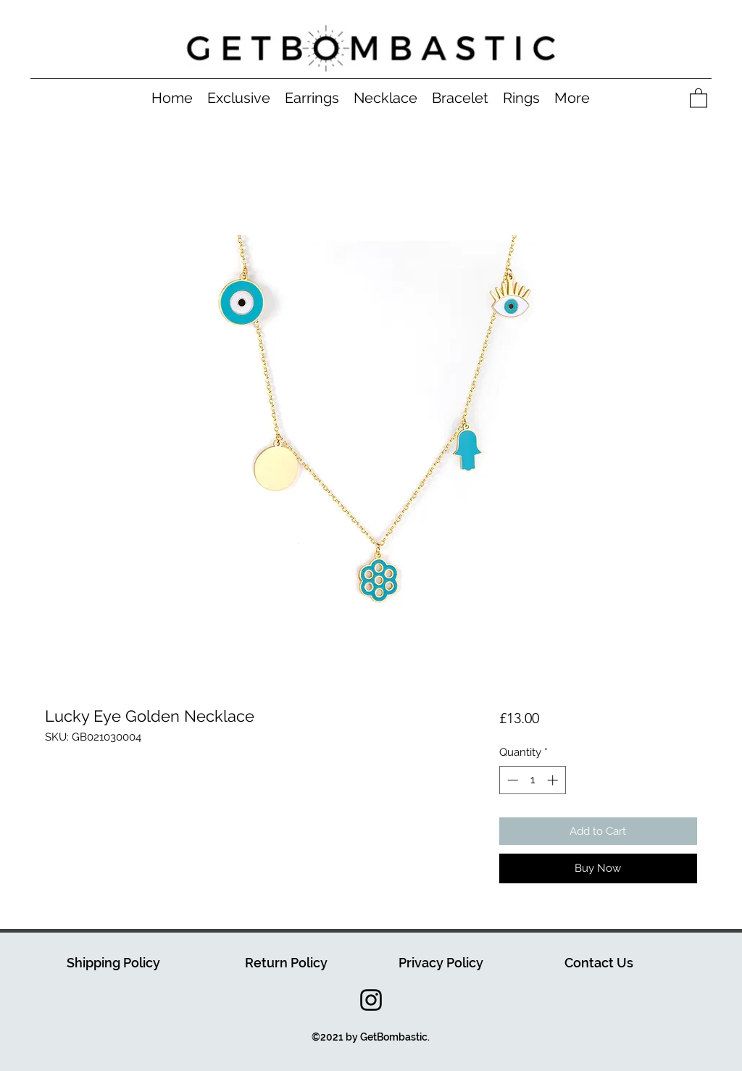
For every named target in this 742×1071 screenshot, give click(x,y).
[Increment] (554, 780)
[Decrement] (511, 780)
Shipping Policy (113, 962)
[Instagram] (371, 999)
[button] (698, 97)
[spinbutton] (532, 780)
